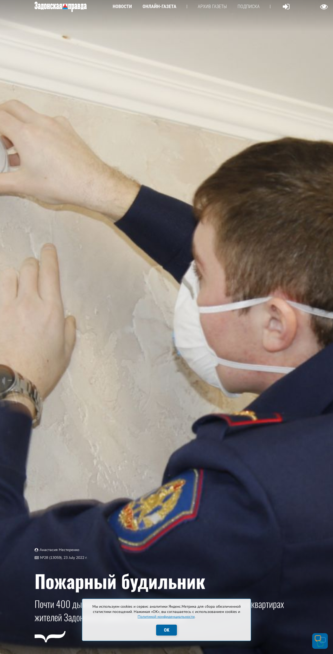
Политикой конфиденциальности (166, 616)
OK (166, 630)
